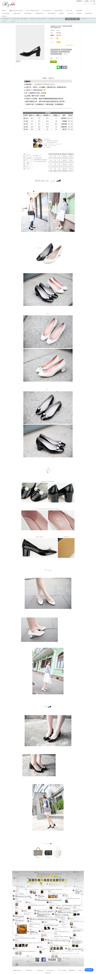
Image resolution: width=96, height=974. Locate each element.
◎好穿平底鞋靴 (5, 13)
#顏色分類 (70, 13)
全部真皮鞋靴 (5, 18)
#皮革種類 (78, 13)
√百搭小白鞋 (69, 10)
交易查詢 (86, 1)
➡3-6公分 (4, 21)
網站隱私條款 (48, 972)
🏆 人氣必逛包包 (47, 10)
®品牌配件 (61, 13)
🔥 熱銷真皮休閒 (58, 10)
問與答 (51, 78)
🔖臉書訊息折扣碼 (17, 970)
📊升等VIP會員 (50, 970)
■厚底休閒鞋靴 (28, 13)
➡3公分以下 (84, 18)
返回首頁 (81, 970)
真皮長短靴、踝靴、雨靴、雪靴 (56, 18)
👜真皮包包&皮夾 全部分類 (16, 10)
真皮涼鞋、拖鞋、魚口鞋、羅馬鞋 (19, 18)
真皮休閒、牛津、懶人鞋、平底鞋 (38, 18)
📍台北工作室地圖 (62, 970)
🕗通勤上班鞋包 (17, 13)
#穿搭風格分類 (88, 13)
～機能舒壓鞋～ (79, 10)
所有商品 (4, 10)
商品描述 (45, 78)
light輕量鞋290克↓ (39, 13)
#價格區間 (4, 16)
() (79, 1)
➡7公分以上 (13, 21)
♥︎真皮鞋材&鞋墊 (51, 13)
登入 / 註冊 (93, 1)
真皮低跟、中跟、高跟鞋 (72, 18)
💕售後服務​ (72, 970)
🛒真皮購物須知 (39, 970)
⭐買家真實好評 (28, 970)
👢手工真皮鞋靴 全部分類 (33, 10)
